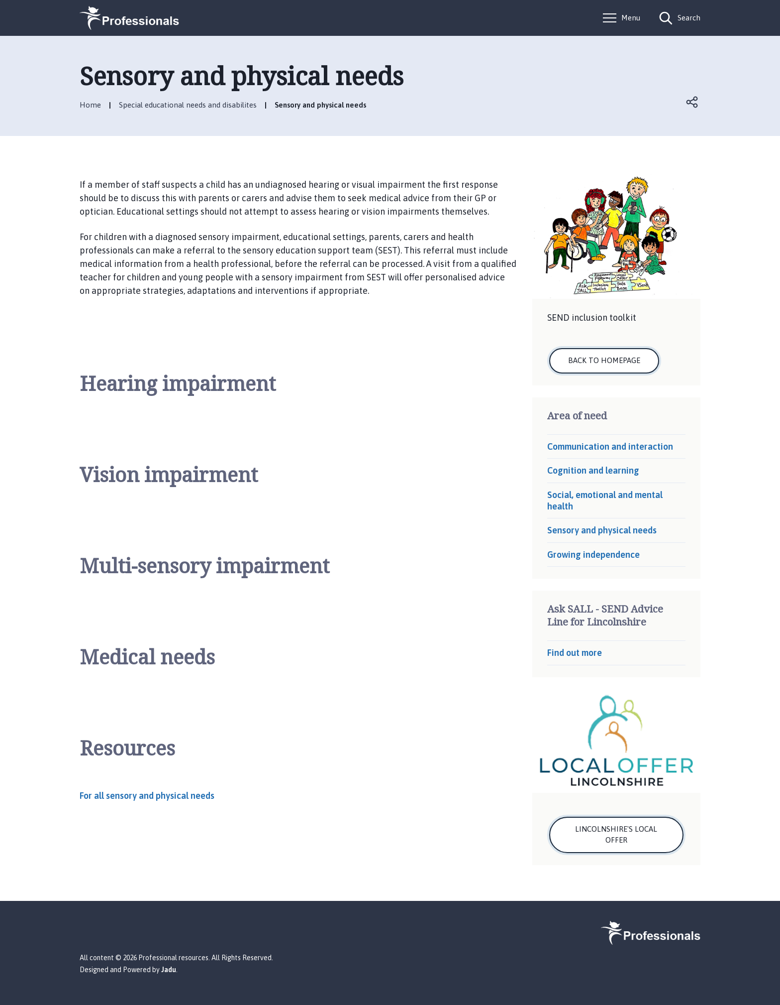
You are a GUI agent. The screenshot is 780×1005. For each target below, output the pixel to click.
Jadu (168, 970)
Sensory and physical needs (602, 530)
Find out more (574, 652)
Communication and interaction (610, 446)
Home (90, 105)
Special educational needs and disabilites (188, 105)
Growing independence (593, 554)
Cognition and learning (593, 470)
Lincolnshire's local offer (616, 835)
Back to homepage (604, 360)
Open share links (692, 102)
